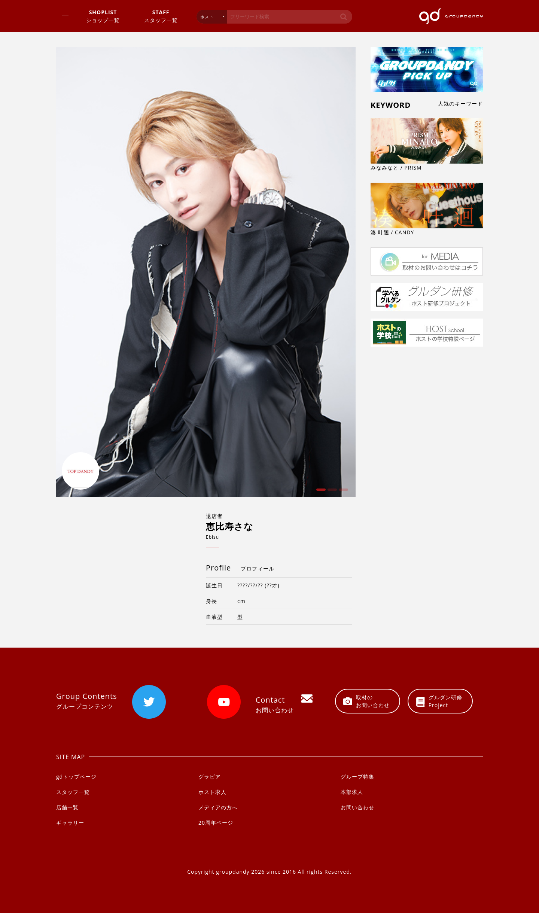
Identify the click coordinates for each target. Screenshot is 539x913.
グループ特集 (357, 776)
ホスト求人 (212, 791)
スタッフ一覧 (161, 16)
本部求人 (352, 791)
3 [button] (342, 492)
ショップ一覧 (103, 16)
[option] (206, 272)
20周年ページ (215, 822)
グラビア (209, 776)
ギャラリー (70, 822)
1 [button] (320, 492)
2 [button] (331, 492)
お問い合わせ (357, 807)
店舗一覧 (67, 807)
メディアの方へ (218, 807)
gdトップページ (76, 776)
